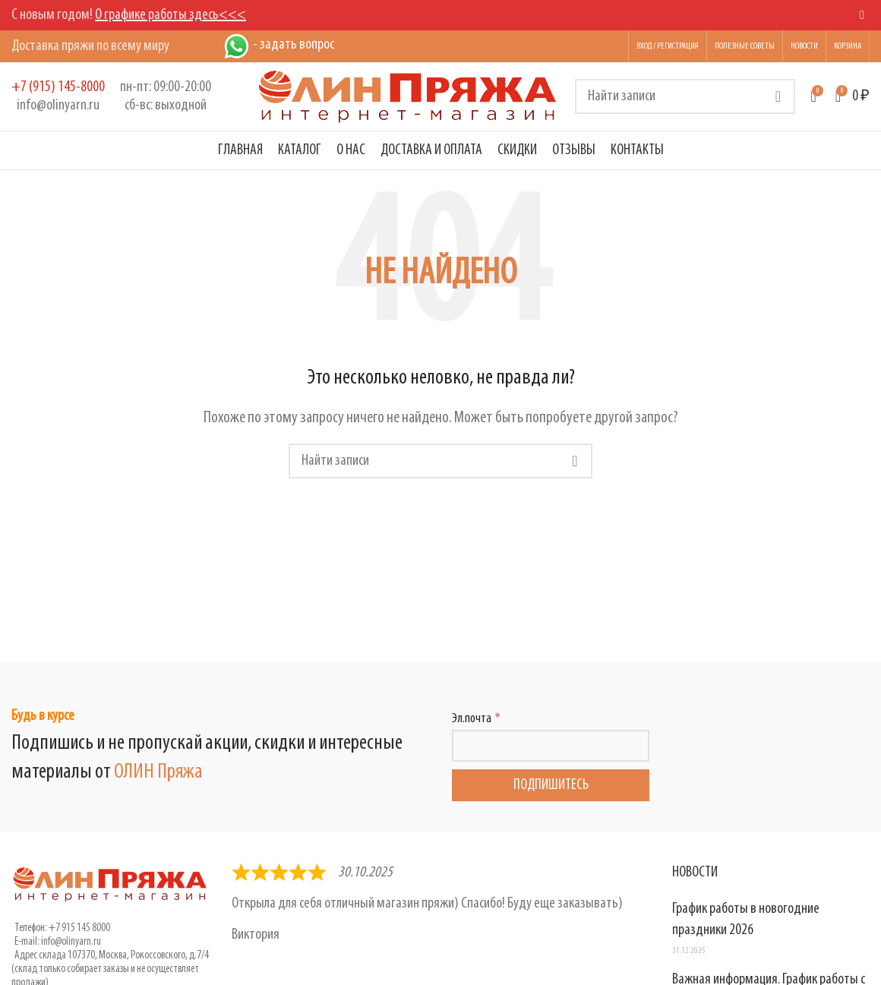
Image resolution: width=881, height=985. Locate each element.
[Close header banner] (862, 15)
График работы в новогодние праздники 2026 (745, 919)
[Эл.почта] (550, 746)
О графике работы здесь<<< (170, 15)
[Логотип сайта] (408, 96)
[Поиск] (685, 96)
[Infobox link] (58, 96)
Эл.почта (471, 719)
